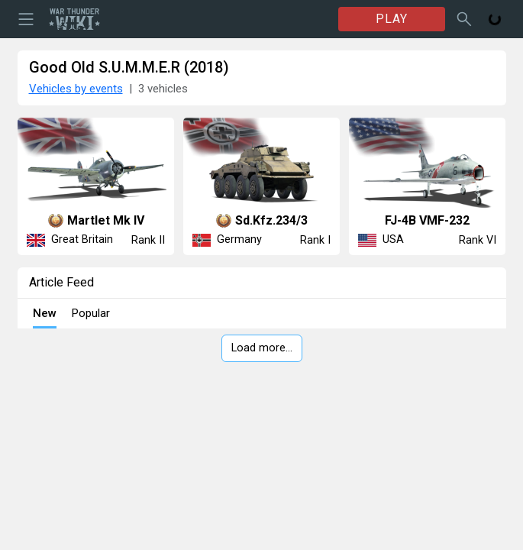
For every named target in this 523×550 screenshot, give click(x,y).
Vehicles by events (76, 88)
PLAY (392, 18)
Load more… (261, 347)
